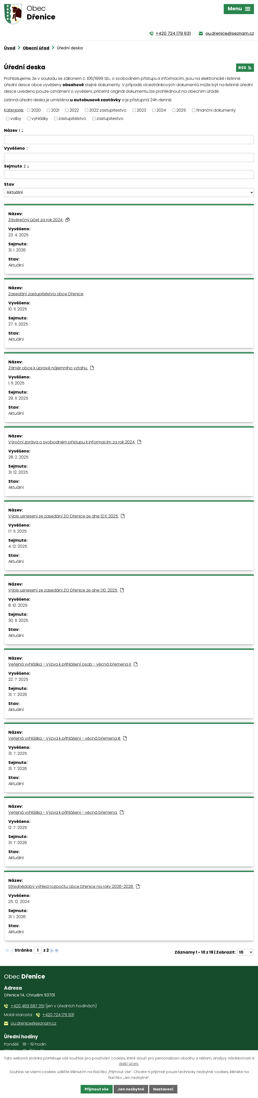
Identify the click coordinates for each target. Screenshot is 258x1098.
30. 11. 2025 (18, 620)
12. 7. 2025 (17, 827)
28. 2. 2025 (18, 457)
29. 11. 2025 (18, 398)
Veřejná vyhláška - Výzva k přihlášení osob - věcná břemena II (72, 664)
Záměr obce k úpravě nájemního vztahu (51, 368)
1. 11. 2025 (16, 383)
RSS (244, 68)
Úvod (9, 48)
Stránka (23, 950)
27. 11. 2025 (18, 324)
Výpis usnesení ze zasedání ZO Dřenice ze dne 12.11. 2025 (66, 516)
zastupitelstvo (72, 118)
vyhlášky (39, 118)
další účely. (129, 1063)
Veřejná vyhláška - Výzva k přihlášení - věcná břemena (65, 812)
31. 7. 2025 (17, 753)
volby (15, 118)
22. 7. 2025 (18, 679)
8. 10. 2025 (17, 605)
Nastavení (163, 1089)
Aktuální (16, 265)
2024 (161, 110)
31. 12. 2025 (18, 472)
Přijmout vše (97, 1089)
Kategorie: (14, 110)
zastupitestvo (109, 118)
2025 (181, 110)
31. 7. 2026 (17, 694)
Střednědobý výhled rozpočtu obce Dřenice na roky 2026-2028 (74, 886)
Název (12, 130)
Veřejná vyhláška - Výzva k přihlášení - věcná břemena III (67, 738)
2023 (141, 110)
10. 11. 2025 (17, 309)
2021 (55, 110)
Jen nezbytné (131, 1089)
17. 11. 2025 (17, 531)
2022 (74, 110)
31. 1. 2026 (17, 250)
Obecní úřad (36, 48)
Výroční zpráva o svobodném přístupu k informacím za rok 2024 (74, 442)
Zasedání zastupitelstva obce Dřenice (45, 294)
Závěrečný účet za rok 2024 (39, 220)
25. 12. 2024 (18, 902)
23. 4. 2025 (18, 235)
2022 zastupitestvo (107, 110)
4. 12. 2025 (17, 546)
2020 (36, 110)
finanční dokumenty (216, 110)
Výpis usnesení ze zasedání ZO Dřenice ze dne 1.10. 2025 (66, 590)
